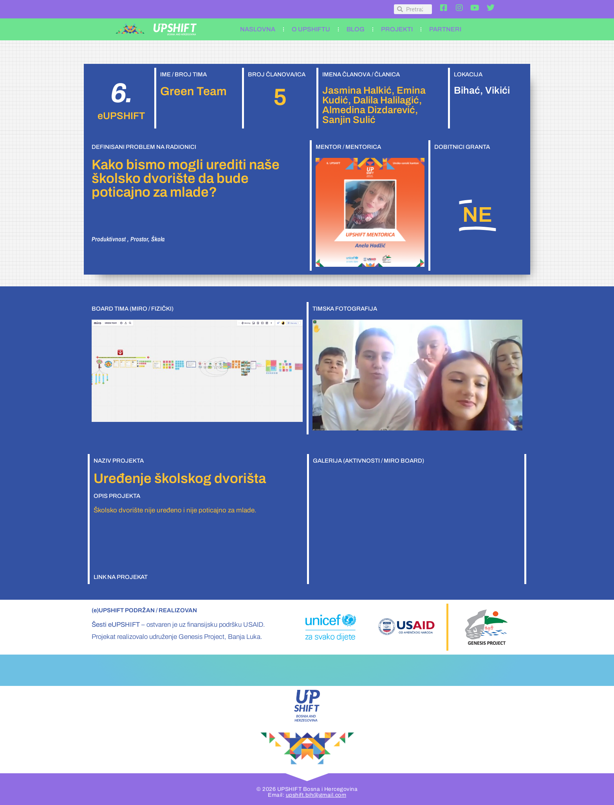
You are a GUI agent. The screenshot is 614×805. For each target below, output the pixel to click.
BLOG (356, 29)
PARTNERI (445, 29)
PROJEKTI (397, 29)
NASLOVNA (257, 29)
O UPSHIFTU (311, 29)
